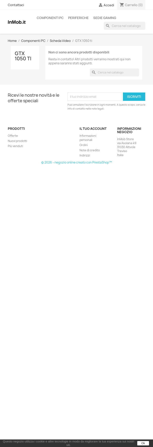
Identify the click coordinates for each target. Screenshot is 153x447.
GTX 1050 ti (23, 56)
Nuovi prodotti (17, 141)
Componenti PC (50, 18)
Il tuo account (93, 128)
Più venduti (15, 146)
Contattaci (16, 5)
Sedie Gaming (104, 18)
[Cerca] (124, 26)
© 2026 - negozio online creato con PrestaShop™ (76, 162)
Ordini (83, 145)
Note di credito (89, 150)
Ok (143, 443)
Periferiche (78, 18)
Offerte (13, 136)
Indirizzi (84, 155)
